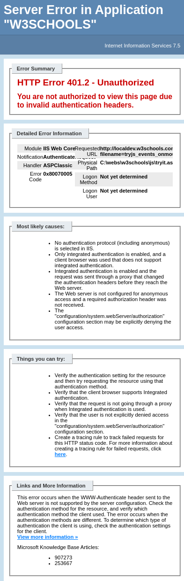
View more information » (47, 537)
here (60, 454)
